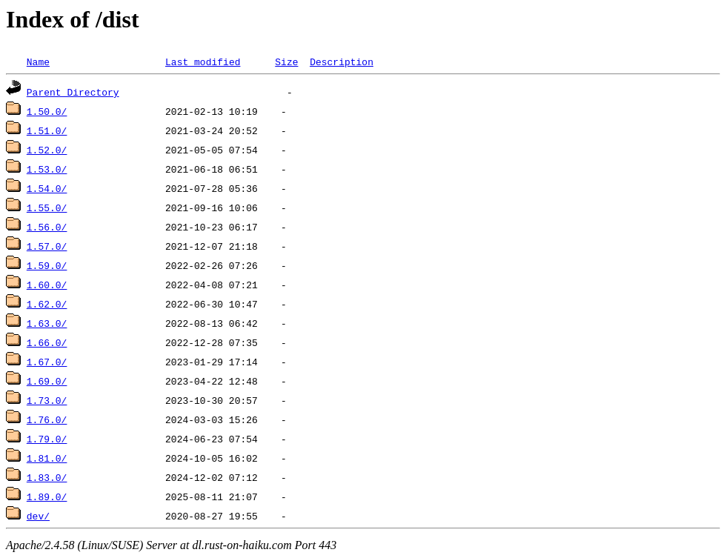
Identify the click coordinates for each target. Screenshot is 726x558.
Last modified (202, 61)
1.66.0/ (47, 342)
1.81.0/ (47, 458)
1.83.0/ (47, 477)
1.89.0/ (47, 496)
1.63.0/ (47, 323)
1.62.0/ (47, 303)
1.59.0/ (47, 265)
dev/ (38, 515)
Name (38, 61)
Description (341, 61)
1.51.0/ (47, 130)
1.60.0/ (47, 284)
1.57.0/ (47, 246)
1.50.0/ (47, 111)
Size (286, 61)
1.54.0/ (47, 188)
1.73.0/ (47, 400)
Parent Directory (73, 92)
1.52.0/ (47, 149)
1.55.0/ (47, 207)
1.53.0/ (47, 169)
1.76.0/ (47, 419)
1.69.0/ (47, 381)
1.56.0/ (47, 226)
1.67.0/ (47, 361)
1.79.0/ (47, 438)
